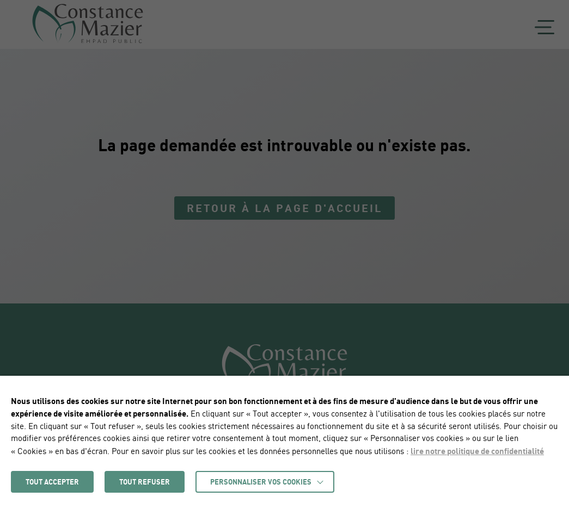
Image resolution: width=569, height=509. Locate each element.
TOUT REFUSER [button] (144, 481)
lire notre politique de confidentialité (477, 451)
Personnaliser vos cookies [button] (260, 481)
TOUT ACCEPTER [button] (52, 481)
